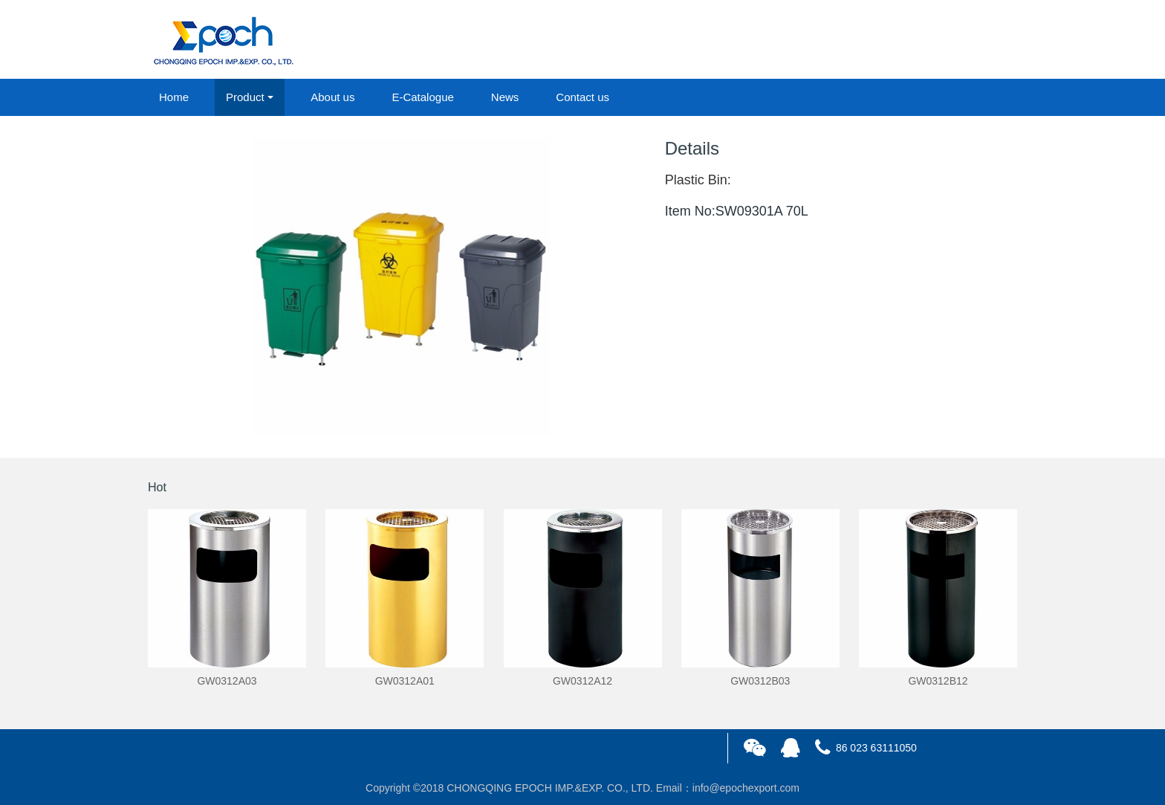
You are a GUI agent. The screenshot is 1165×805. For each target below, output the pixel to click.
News (505, 97)
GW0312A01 (405, 681)
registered (983, 40)
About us (332, 97)
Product (245, 97)
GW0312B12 (937, 681)
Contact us (582, 97)
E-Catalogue (422, 97)
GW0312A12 (582, 681)
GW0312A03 (226, 681)
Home (174, 97)
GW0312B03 (760, 681)
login (916, 40)
